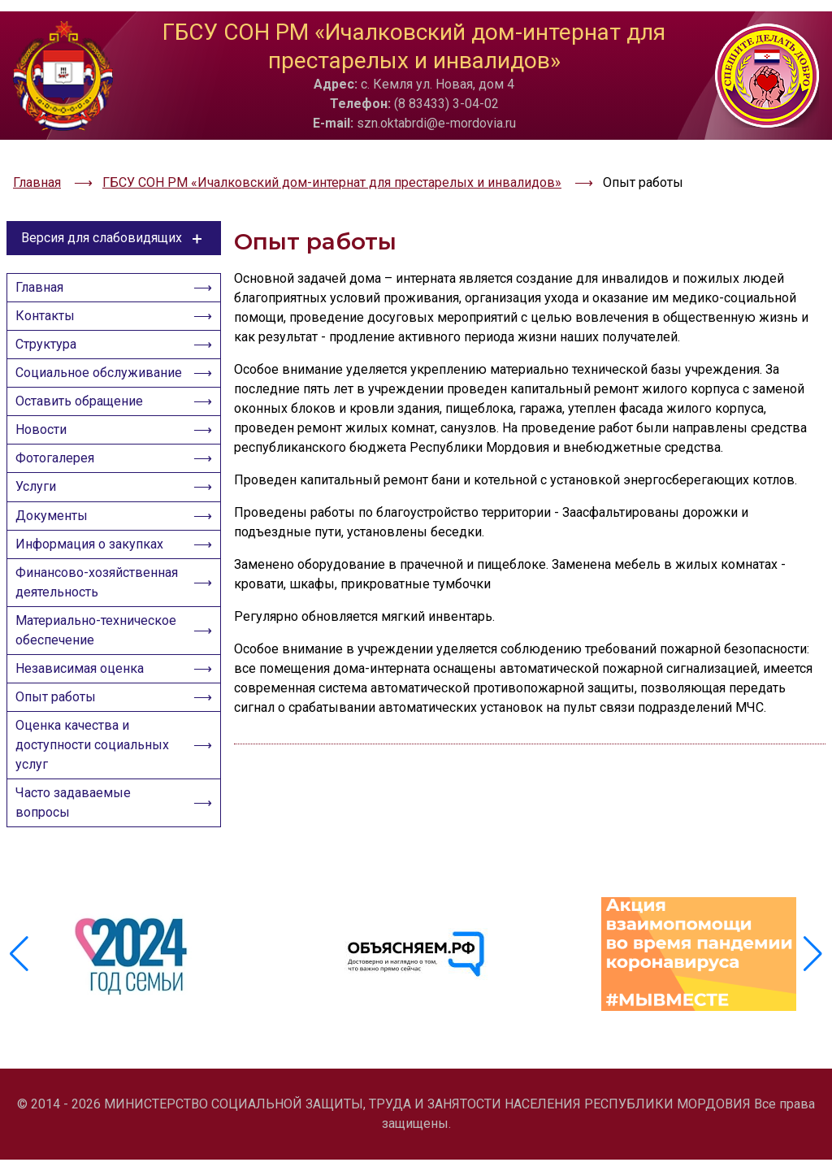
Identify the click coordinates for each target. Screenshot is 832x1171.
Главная (44, 244)
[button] (813, 989)
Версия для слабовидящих (114, 191)
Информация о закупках (94, 563)
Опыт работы (60, 755)
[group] (133, 989)
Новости (46, 430)
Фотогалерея (59, 463)
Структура (50, 311)
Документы (56, 530)
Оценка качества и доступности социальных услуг (97, 808)
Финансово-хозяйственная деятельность (65, 616)
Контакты (50, 277)
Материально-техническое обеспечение (99, 678)
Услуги (40, 497)
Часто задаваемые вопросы (78, 870)
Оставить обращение (84, 397)
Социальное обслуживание (65, 353)
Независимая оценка (84, 722)
